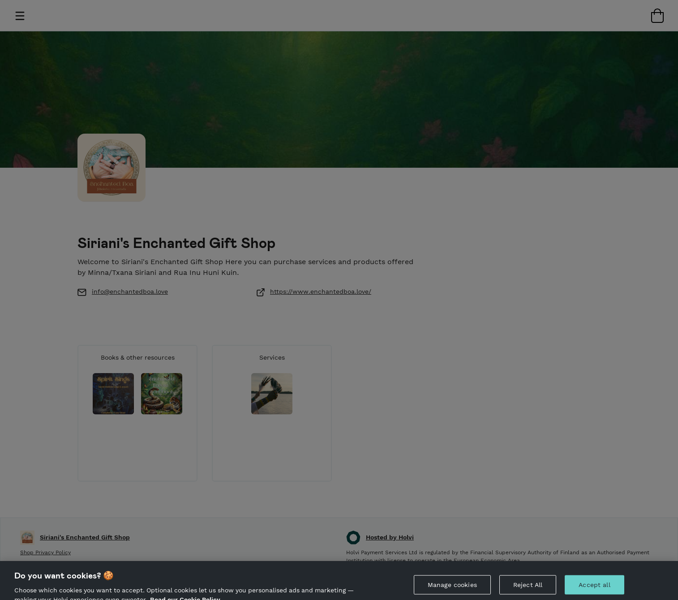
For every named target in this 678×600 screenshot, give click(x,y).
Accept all (594, 590)
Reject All (527, 590)
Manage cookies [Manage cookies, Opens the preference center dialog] (452, 590)
